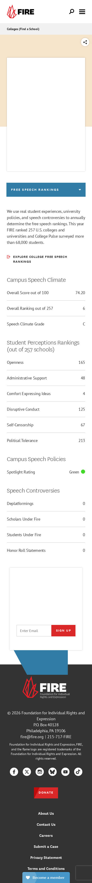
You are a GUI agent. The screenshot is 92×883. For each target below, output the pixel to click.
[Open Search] (72, 11)
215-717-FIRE (59, 736)
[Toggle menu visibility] (82, 11)
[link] (21, 12)
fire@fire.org (32, 736)
